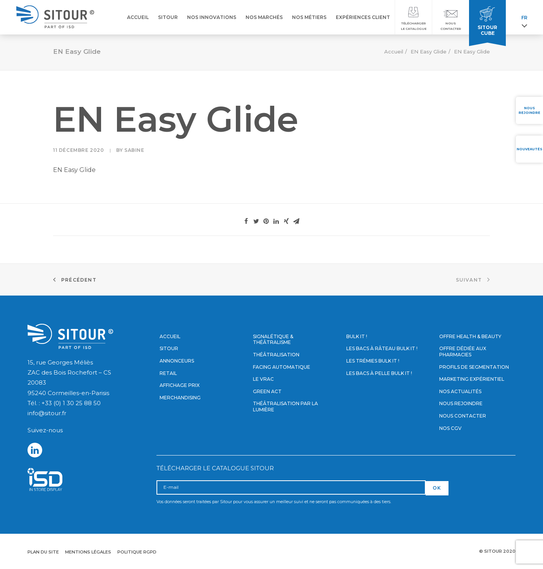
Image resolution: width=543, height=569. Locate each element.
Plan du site (43, 552)
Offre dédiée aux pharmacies (462, 352)
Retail (168, 373)
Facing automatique (281, 367)
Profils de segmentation (474, 367)
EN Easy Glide (429, 51)
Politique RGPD (136, 552)
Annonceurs (177, 361)
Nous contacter (462, 416)
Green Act (267, 391)
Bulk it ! (356, 336)
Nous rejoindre (461, 403)
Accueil (393, 51)
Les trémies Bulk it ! (372, 361)
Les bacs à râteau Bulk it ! (382, 348)
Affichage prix (179, 385)
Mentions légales (88, 552)
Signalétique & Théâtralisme (273, 339)
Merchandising (180, 398)
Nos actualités (460, 391)
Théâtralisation (276, 355)
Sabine (134, 150)
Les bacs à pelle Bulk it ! (379, 373)
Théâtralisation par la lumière (285, 407)
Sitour (169, 348)
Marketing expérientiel (471, 379)
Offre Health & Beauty (470, 336)
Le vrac (263, 379)
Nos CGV (450, 428)
